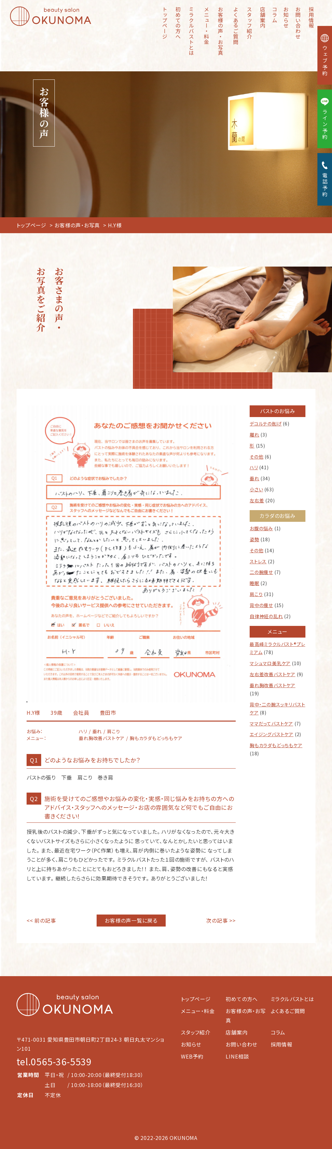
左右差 (257, 500)
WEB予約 (192, 1056)
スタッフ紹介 (249, 22)
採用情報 (311, 17)
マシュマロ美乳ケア (270, 663)
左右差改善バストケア (272, 674)
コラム (275, 14)
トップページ (165, 22)
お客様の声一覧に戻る (131, 920)
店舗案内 (263, 17)
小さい (256, 489)
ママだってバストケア (271, 723)
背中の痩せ (261, 605)
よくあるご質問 (236, 25)
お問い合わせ (298, 22)
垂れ (254, 478)
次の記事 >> (221, 920)
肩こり (256, 594)
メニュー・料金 (206, 25)
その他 (256, 456)
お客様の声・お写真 (220, 30)
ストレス (258, 561)
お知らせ (286, 17)
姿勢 (254, 539)
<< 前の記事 (41, 920)
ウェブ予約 (325, 55)
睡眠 (254, 583)
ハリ (254, 467)
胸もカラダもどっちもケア (276, 745)
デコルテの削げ (266, 423)
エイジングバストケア (271, 734)
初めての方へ (178, 22)
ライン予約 (325, 119)
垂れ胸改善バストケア (272, 685)
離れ (254, 434)
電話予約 (325, 179)
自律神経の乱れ (266, 616)
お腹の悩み (261, 528)
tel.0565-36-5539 (54, 1061)
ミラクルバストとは (191, 30)
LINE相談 (237, 1056)
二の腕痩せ (261, 572)
